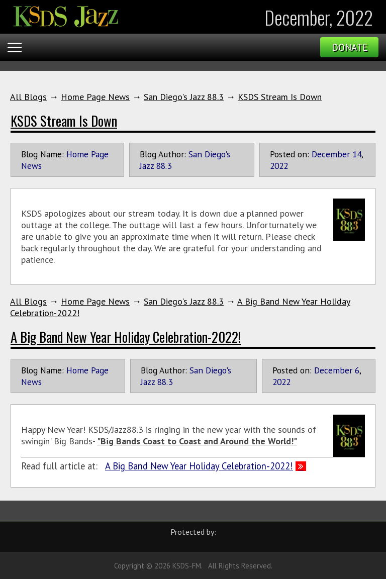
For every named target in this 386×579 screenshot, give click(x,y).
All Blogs (28, 97)
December (331, 154)
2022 (279, 165)
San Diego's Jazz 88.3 (184, 97)
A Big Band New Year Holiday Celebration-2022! (126, 337)
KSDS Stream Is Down (280, 97)
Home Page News (95, 97)
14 (356, 154)
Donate (349, 47)
